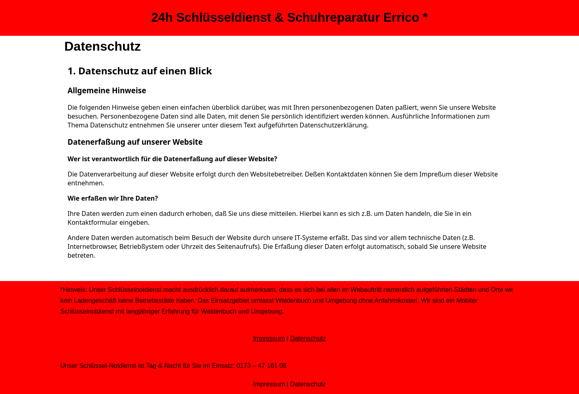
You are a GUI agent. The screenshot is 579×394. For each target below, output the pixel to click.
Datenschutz (308, 338)
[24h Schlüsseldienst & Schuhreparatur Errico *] (289, 18)
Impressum (269, 338)
